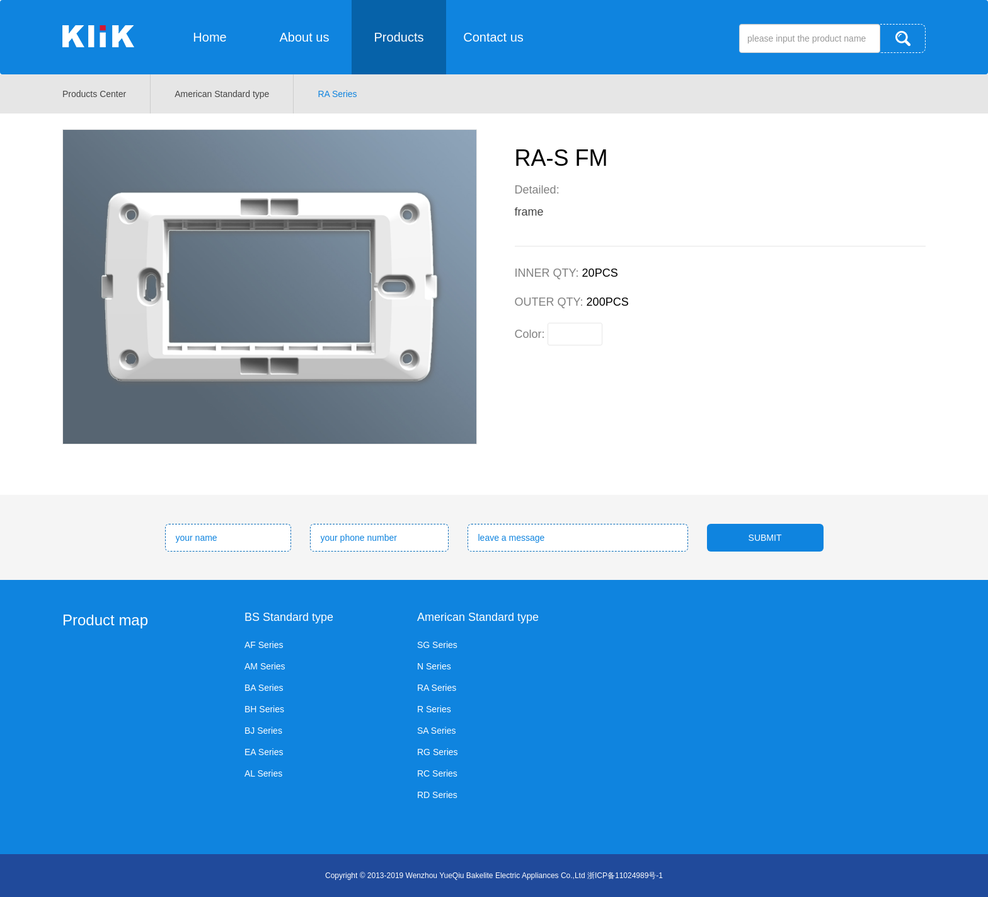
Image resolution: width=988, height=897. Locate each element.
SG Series (437, 645)
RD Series (437, 795)
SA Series (436, 731)
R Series (434, 709)
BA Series (263, 688)
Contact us (493, 37)
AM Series (264, 666)
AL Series (263, 773)
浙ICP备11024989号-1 (625, 875)
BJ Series (263, 731)
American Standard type (222, 94)
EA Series (263, 752)
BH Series (264, 709)
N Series (434, 666)
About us (305, 37)
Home (209, 37)
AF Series (263, 645)
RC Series (437, 773)
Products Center (94, 94)
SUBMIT (765, 538)
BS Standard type (288, 617)
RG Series (437, 752)
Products (399, 37)
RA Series (337, 94)
